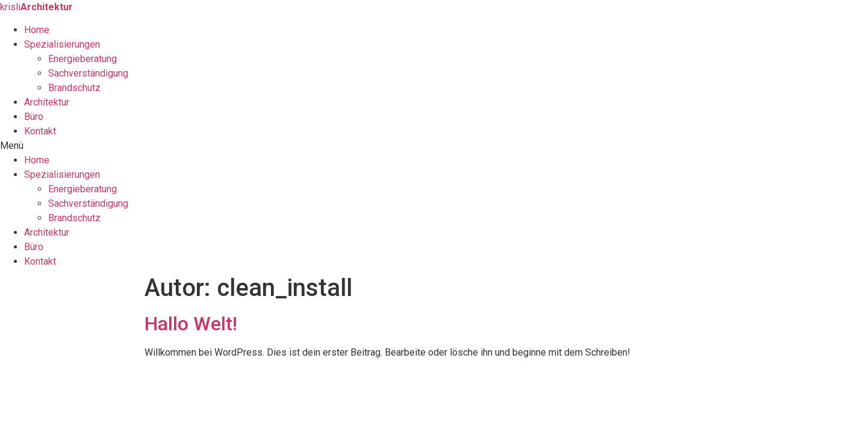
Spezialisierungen (62, 44)
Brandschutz (74, 87)
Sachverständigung (88, 73)
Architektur (46, 102)
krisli (36, 7)
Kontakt (40, 131)
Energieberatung (82, 58)
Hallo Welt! (190, 323)
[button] (433, 146)
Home (36, 30)
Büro (33, 116)
